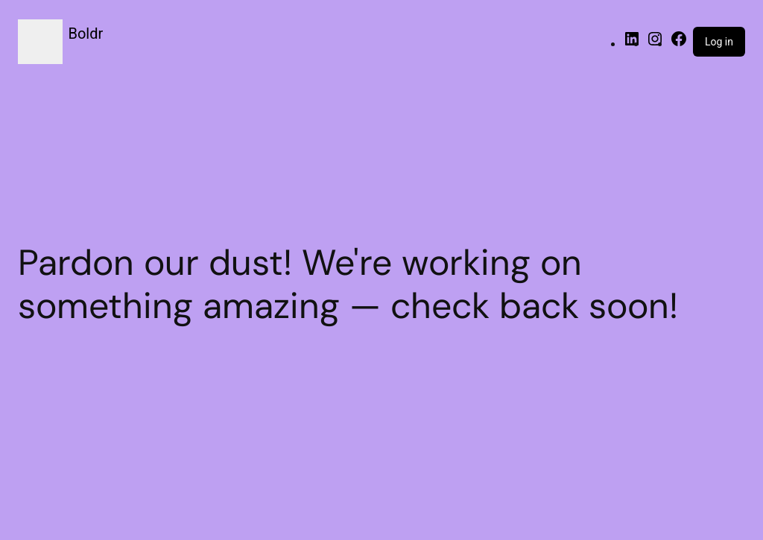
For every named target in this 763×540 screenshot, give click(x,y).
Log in (719, 42)
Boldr (86, 33)
